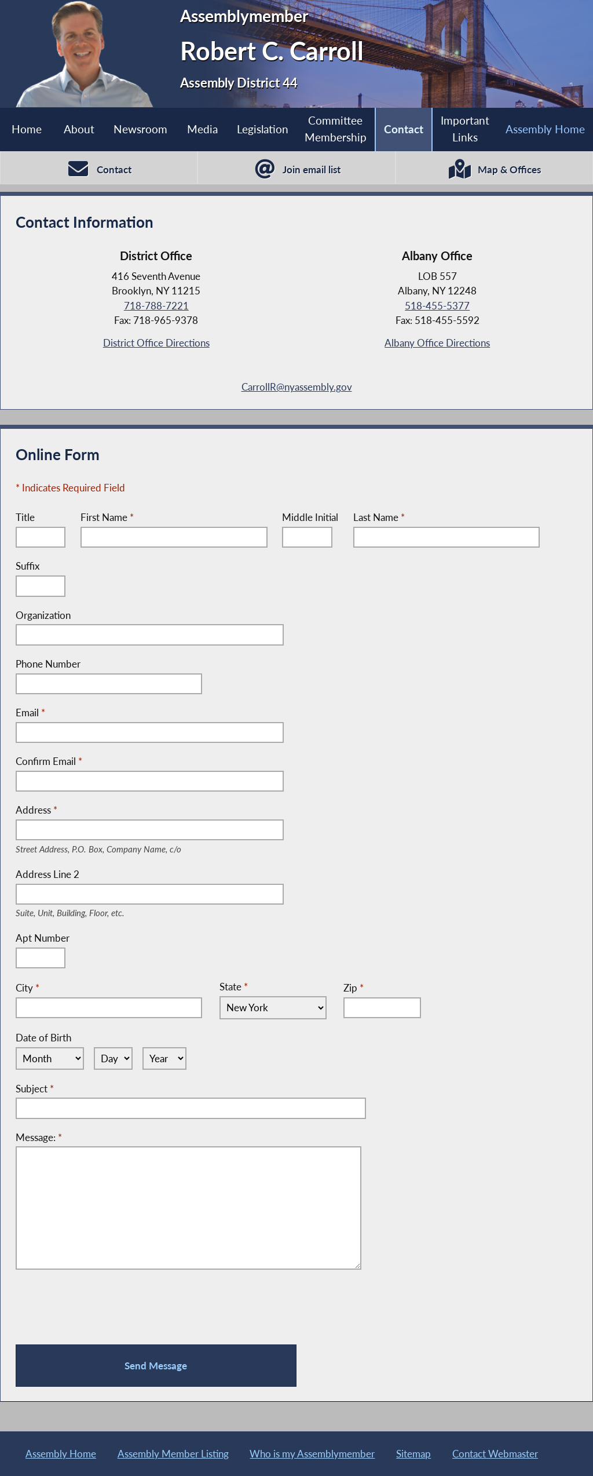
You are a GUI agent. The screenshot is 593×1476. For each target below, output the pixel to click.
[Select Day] (113, 1058)
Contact (403, 129)
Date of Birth (43, 1038)
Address (117, 811)
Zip (353, 988)
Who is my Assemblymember (312, 1454)
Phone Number (48, 664)
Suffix (27, 566)
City (27, 988)
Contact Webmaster (495, 1454)
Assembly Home (60, 1454)
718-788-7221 (156, 306)
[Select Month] (50, 1058)
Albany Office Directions (437, 343)
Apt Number (42, 938)
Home (27, 129)
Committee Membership (336, 129)
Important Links (465, 129)
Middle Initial (310, 517)
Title (25, 517)
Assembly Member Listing (173, 1454)
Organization (43, 615)
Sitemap (413, 1454)
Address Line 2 (84, 875)
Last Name (379, 517)
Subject (35, 1089)
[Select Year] (164, 1058)
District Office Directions (156, 343)
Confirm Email (49, 761)
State (233, 987)
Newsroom (140, 129)
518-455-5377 (437, 306)
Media (202, 129)
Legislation (262, 129)
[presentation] (104, 1307)
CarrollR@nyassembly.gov (296, 387)
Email (30, 712)
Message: (39, 1137)
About (79, 129)
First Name (107, 517)
